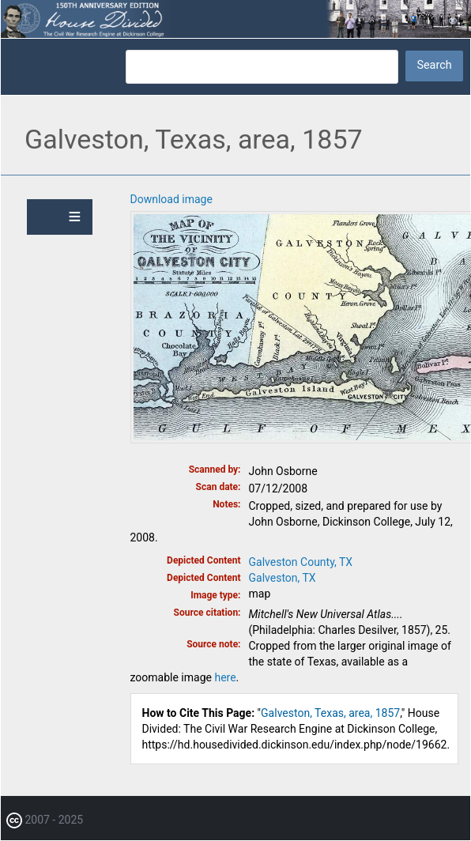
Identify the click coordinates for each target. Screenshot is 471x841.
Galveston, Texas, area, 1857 (330, 713)
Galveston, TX (282, 577)
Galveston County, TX (301, 562)
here (225, 677)
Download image (171, 199)
